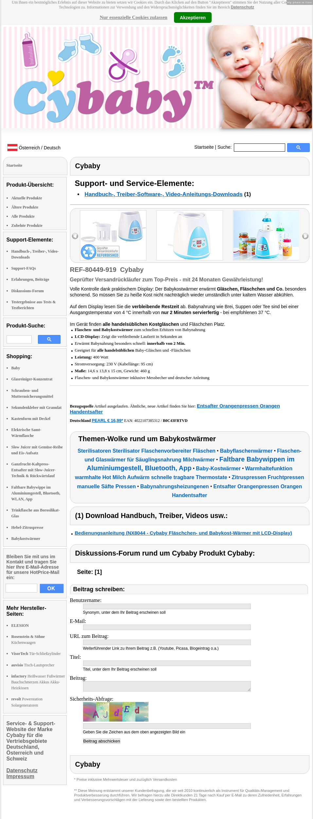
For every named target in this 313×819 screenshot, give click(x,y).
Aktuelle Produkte (26, 198)
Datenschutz (242, 7)
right (305, 236)
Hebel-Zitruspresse (27, 527)
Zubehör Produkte (27, 225)
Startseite (204, 147)
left (75, 236)
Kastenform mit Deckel (30, 418)
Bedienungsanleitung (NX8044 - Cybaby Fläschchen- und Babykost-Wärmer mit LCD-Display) (183, 533)
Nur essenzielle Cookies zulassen (133, 17)
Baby (15, 368)
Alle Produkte (23, 216)
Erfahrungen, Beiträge (30, 279)
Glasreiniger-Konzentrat (32, 379)
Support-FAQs (23, 268)
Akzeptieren (193, 17)
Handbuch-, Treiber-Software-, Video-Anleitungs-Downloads (164, 194)
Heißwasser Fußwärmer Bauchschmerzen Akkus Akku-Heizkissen (38, 682)
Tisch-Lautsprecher (33, 665)
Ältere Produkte (25, 207)
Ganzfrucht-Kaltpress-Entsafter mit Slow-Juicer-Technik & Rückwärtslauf (33, 470)
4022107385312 (147, 420)
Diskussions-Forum (27, 291)
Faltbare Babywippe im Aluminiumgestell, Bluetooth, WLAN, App (36, 493)
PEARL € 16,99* (107, 420)
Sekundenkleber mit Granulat (36, 407)
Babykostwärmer (26, 538)
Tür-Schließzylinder (36, 653)
